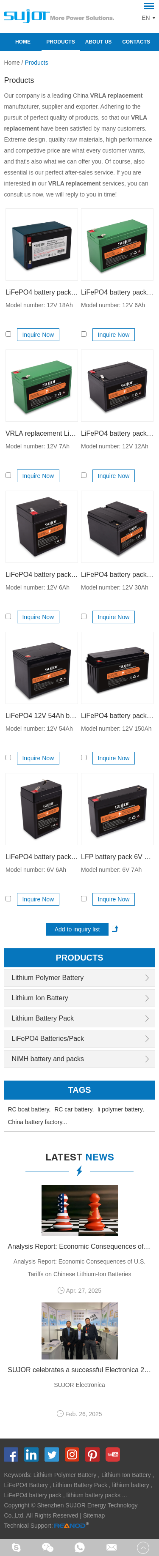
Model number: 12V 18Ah (39, 305)
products (79, 957)
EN (146, 17)
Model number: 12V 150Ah (116, 728)
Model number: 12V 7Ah (38, 446)
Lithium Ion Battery (39, 998)
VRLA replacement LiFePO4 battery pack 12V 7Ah (42, 433)
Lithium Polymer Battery (47, 977)
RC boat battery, (29, 1109)
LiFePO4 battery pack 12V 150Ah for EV (117, 715)
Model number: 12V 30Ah (114, 587)
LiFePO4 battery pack (32, 1495)
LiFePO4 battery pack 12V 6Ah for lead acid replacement (117, 292)
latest (79, 1158)
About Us (98, 42)
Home (23, 42)
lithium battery (130, 1485)
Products (60, 42)
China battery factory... (37, 1122)
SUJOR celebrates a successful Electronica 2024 (79, 1369)
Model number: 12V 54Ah (39, 728)
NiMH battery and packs (47, 1058)
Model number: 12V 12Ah (114, 446)
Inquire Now (38, 334)
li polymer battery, (121, 1109)
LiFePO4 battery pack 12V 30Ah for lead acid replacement (117, 574)
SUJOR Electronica (79, 1384)
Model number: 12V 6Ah (113, 305)
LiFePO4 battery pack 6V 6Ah (42, 856)
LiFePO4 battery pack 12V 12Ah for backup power (117, 433)
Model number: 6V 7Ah (111, 869)
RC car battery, (74, 1109)
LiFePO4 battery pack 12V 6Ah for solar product (42, 574)
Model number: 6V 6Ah (36, 869)
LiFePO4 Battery (26, 1485)
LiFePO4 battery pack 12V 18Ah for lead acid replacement (42, 292)
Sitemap (94, 1515)
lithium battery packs (93, 1495)
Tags (79, 1090)
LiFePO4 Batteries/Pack (47, 1038)
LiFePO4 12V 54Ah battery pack (42, 715)
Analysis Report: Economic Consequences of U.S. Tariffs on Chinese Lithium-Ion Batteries (79, 1246)
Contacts (136, 42)
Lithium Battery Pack (42, 1018)
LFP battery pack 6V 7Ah (117, 856)
